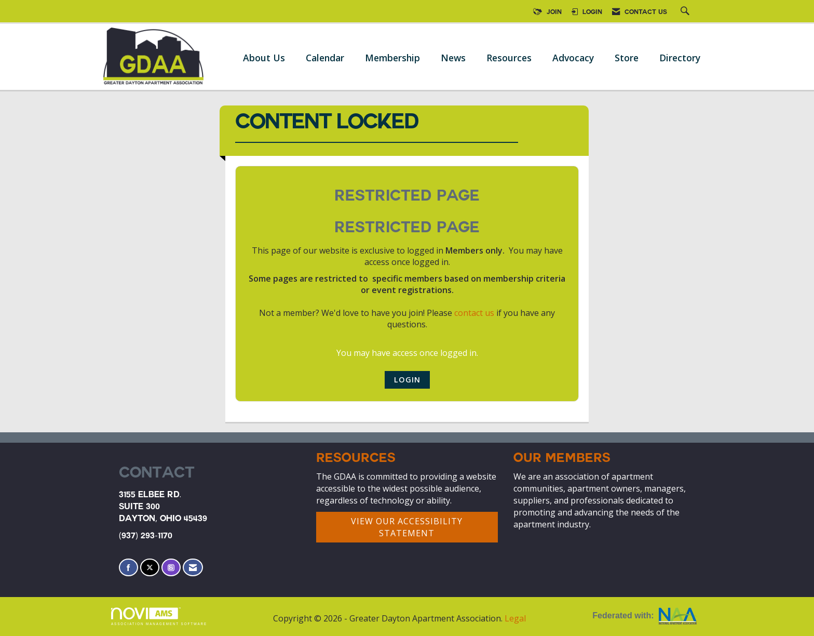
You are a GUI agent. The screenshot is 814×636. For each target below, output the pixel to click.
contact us (474, 313)
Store (627, 57)
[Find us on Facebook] (128, 568)
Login (407, 380)
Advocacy (573, 57)
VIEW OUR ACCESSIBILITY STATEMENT (407, 527)
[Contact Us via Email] (193, 568)
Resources (509, 57)
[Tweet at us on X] (149, 568)
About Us (264, 57)
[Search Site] (686, 12)
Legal (515, 618)
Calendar (325, 57)
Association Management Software (159, 616)
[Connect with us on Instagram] (171, 568)
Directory (679, 57)
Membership (392, 57)
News (453, 57)
